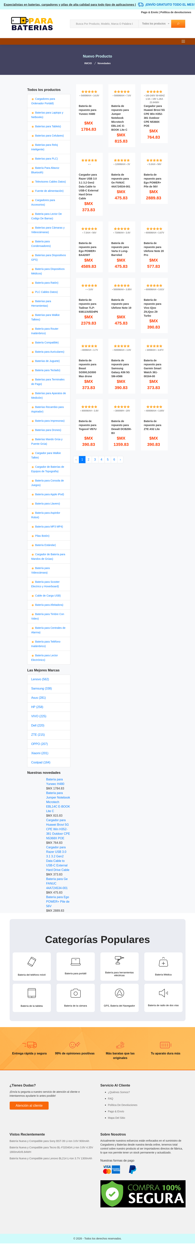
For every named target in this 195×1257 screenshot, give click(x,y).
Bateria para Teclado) (45, 370)
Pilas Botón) (40, 535)
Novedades (104, 63)
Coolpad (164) (40, 762)
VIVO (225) (38, 716)
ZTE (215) (38, 734)
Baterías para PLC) (44, 158)
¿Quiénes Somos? (119, 1092)
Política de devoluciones (175, 12)
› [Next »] (120, 459)
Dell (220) (37, 725)
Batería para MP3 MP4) (47, 526)
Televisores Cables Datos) (48, 181)
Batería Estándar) (43, 545)
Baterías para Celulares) (47, 135)
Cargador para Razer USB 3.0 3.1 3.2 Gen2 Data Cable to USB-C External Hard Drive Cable (57, 859)
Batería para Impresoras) (48, 420)
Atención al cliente (29, 1105)
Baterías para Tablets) (46, 126)
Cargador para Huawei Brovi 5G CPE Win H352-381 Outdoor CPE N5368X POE (58, 829)
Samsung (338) (41, 688)
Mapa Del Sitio (116, 1117)
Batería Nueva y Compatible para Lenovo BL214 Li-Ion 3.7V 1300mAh (51, 1158)
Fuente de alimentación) (47, 190)
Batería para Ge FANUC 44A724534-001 (57, 883)
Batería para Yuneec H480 (55, 782)
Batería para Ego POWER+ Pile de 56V (57, 901)
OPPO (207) (39, 744)
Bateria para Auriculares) (47, 351)
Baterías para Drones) (46, 430)
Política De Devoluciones (123, 1104)
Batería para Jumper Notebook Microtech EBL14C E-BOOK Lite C (58, 802)
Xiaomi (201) (39, 753)
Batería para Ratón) (44, 282)
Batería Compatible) (45, 342)
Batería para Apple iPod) (47, 494)
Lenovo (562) (40, 679)
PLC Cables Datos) (44, 291)
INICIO (88, 63)
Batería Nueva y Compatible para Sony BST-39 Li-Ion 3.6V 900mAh (49, 1141)
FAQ (110, 1098)
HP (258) (37, 707)
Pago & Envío (149, 12)
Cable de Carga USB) (46, 595)
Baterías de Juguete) (45, 360)
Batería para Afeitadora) (47, 604)
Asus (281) (38, 697)
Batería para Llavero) (45, 503)
